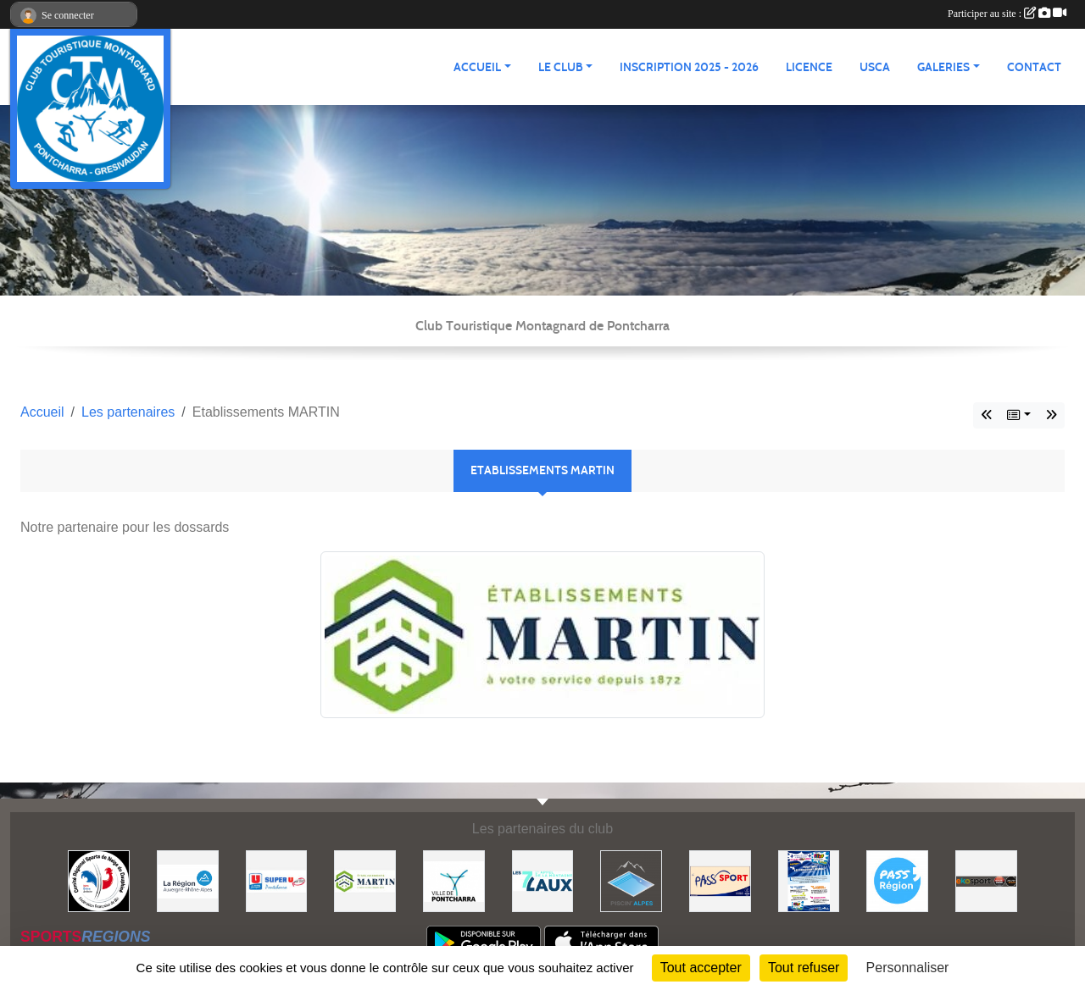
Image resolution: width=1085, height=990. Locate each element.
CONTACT (1034, 67)
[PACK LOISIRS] (809, 880)
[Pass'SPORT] (720, 880)
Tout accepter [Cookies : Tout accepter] (701, 967)
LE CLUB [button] (560, 67)
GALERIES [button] (943, 67)
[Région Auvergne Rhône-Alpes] (188, 880)
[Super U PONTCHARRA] (277, 880)
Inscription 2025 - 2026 (689, 67)
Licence (809, 67)
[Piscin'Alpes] (631, 880)
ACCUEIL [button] (477, 67)
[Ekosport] (986, 880)
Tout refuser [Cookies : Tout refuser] (803, 967)
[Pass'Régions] (897, 880)
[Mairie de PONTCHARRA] (454, 880)
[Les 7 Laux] (543, 880)
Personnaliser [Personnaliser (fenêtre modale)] (907, 967)
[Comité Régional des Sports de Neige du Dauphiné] (99, 880)
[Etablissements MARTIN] (365, 880)
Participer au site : (1007, 13)
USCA (875, 67)
